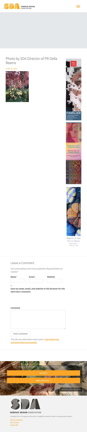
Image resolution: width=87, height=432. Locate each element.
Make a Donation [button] (43, 380)
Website (51, 276)
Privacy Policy (14, 422)
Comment (15, 308)
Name (13, 276)
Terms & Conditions (16, 420)
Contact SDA (14, 425)
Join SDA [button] (43, 373)
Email (31, 276)
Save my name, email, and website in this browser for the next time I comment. (38, 290)
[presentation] (26, 300)
